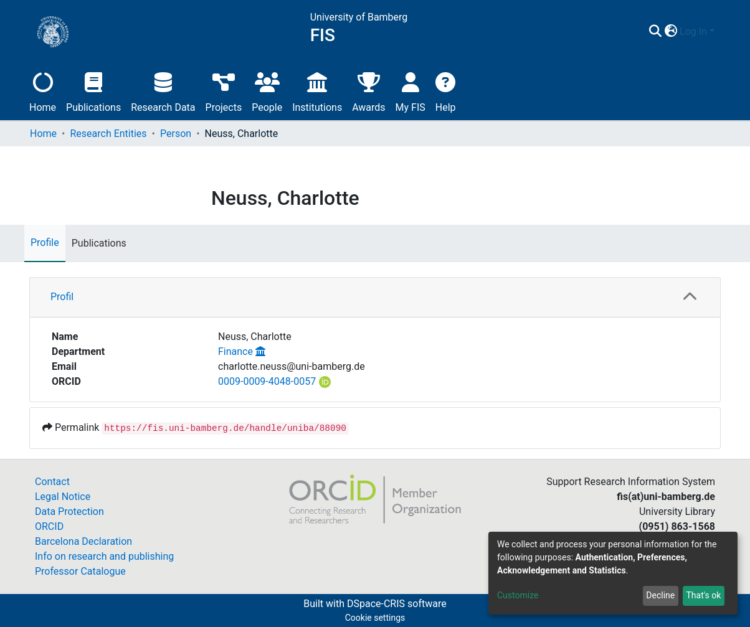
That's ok (703, 595)
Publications (93, 90)
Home (42, 90)
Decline (660, 595)
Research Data (163, 90)
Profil (62, 297)
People (267, 90)
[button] (670, 31)
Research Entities (108, 133)
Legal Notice (62, 496)
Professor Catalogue (80, 571)
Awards (368, 90)
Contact (52, 482)
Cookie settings (375, 618)
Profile (45, 242)
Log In (693, 31)
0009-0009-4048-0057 (267, 381)
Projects (224, 90)
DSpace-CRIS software (397, 604)
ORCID (49, 526)
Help (445, 90)
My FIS (410, 90)
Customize (517, 595)
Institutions (317, 90)
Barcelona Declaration (83, 541)
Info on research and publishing (104, 556)
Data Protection (69, 511)
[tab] (375, 298)
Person (175, 133)
